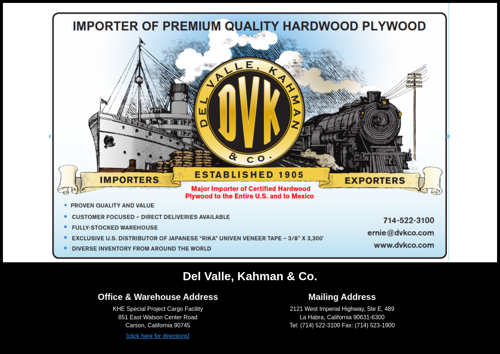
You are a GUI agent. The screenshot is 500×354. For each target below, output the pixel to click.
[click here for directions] (158, 336)
